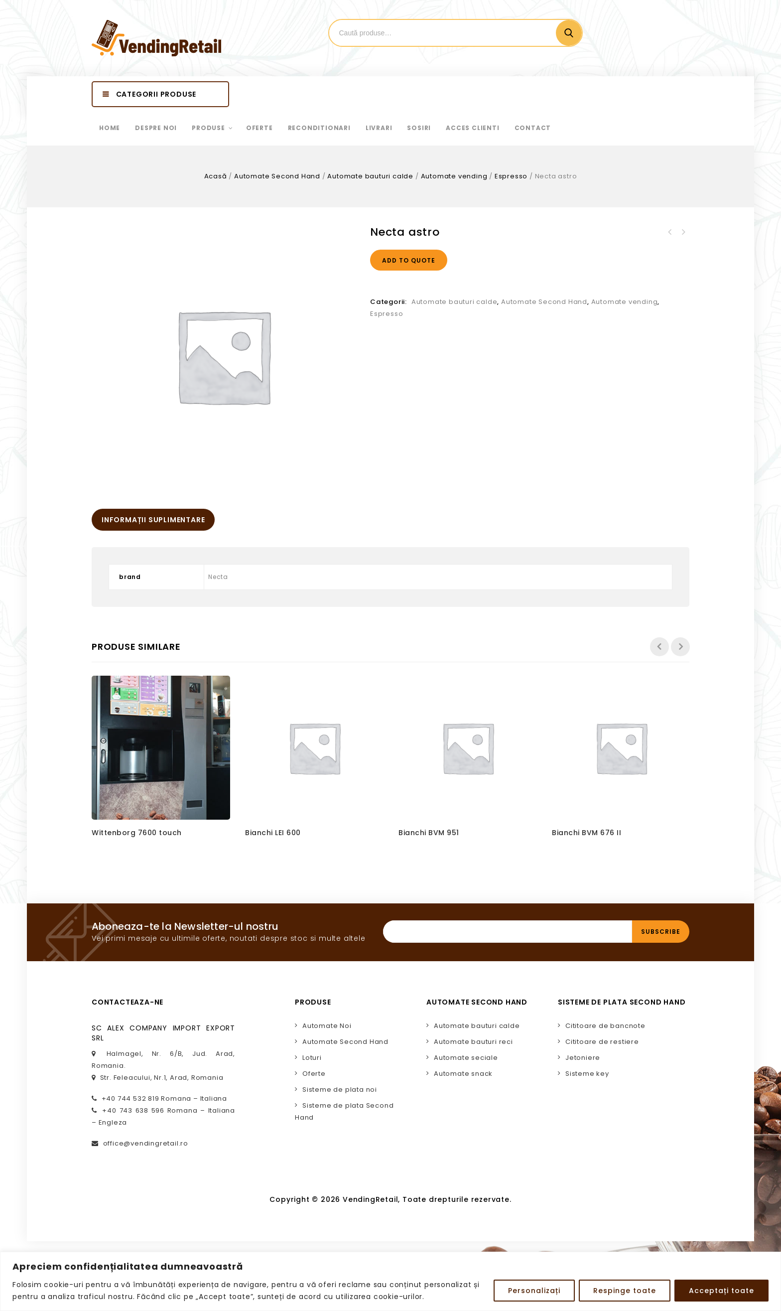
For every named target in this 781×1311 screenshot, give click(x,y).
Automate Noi (327, 1025)
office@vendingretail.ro (145, 1143)
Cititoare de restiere (602, 1041)
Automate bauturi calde (370, 176)
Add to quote (408, 260)
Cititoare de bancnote (605, 1025)
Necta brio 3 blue (682, 232)
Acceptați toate (721, 1291)
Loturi (312, 1057)
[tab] (153, 519)
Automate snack (463, 1073)
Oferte (314, 1073)
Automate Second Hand (277, 176)
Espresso (511, 176)
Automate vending (454, 176)
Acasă (215, 176)
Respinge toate (624, 1291)
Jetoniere (582, 1057)
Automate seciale (466, 1057)
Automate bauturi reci (473, 1041)
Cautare (569, 33)
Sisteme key (587, 1073)
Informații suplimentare (153, 520)
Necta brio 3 (669, 232)
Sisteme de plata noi (339, 1089)
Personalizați (534, 1291)
